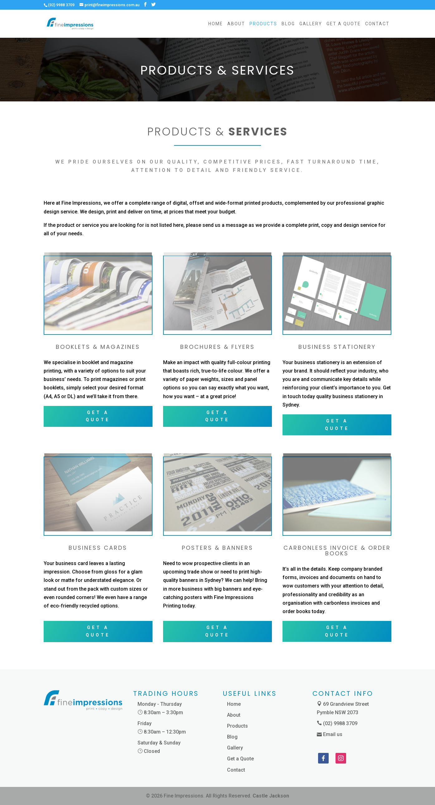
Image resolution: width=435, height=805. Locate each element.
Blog (288, 23)
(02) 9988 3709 (340, 723)
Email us (332, 734)
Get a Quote (343, 23)
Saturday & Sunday (159, 743)
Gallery (310, 23)
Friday (145, 723)
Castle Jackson (271, 796)
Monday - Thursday (160, 704)
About (236, 23)
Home (215, 23)
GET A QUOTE (98, 416)
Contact (377, 23)
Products (263, 23)
